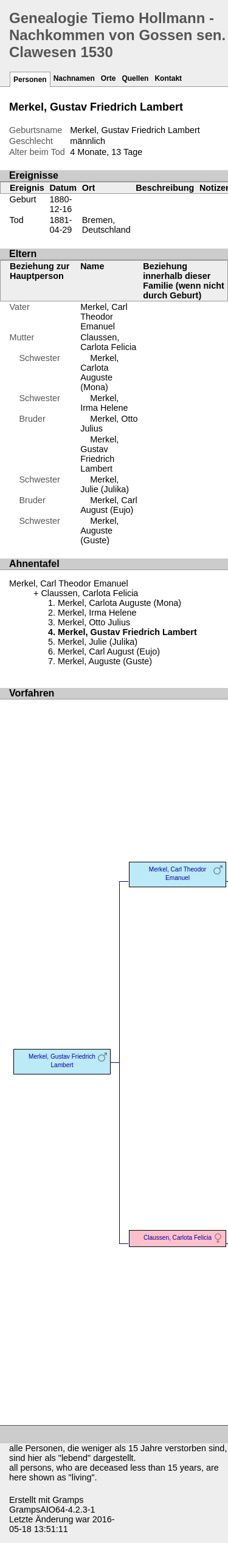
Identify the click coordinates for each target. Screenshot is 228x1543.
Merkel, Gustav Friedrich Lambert (99, 454)
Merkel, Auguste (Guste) (99, 530)
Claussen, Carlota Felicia (108, 342)
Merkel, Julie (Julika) (104, 484)
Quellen (135, 78)
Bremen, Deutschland (106, 225)
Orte (108, 78)
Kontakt (168, 78)
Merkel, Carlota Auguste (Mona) (99, 372)
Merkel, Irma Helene (104, 403)
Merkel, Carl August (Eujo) (108, 505)
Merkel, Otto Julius (94, 622)
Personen (30, 79)
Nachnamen (74, 78)
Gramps (67, 1500)
